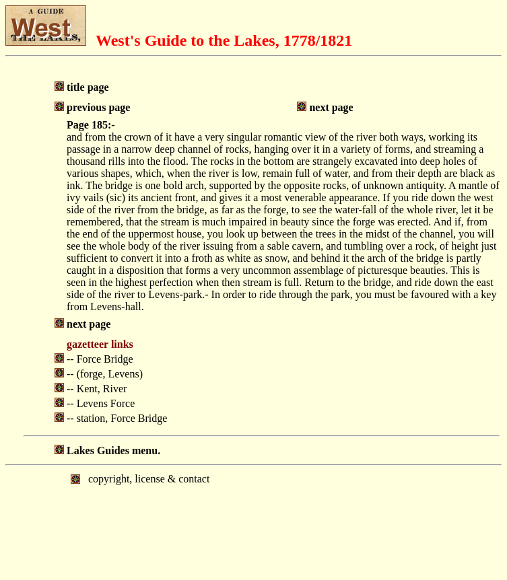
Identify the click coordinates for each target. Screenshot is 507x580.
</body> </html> (253, 521)
